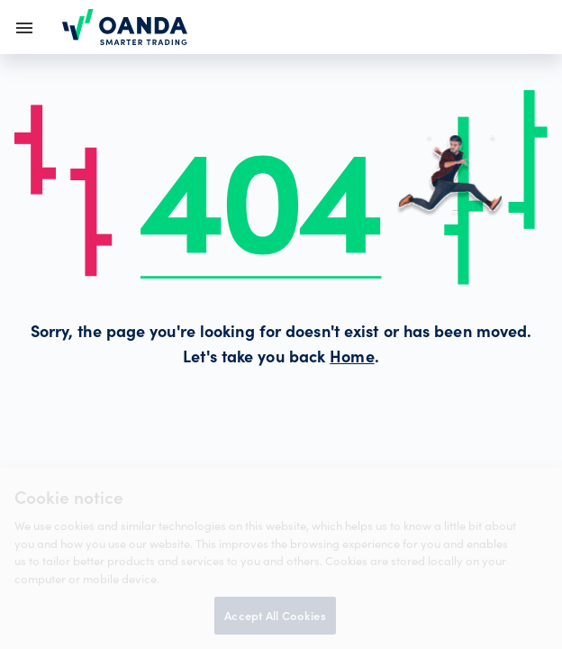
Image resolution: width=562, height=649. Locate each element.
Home (352, 359)
